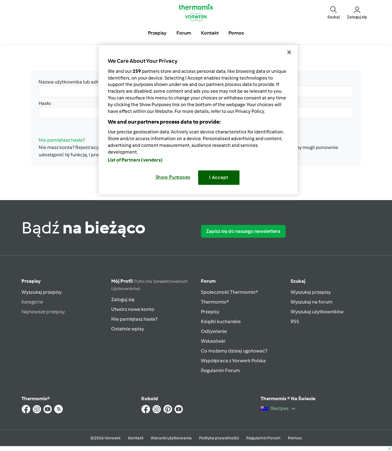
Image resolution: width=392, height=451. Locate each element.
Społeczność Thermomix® (229, 292)
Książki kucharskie (221, 321)
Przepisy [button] (157, 33)
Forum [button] (183, 33)
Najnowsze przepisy (43, 312)
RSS (295, 321)
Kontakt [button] (210, 33)
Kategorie (32, 302)
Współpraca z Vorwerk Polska (233, 360)
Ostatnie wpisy (127, 329)
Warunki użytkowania (171, 438)
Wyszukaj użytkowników (317, 312)
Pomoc (295, 438)
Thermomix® (215, 302)
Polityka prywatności (219, 438)
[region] (198, 119)
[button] (333, 12)
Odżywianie (214, 331)
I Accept (218, 177)
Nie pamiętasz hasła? (134, 319)
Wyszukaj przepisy (41, 292)
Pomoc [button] (236, 33)
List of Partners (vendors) (135, 160)
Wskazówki (213, 341)
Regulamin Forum (220, 370)
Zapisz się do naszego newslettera (243, 231)
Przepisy (31, 281)
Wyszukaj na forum (311, 302)
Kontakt (135, 438)
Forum (208, 281)
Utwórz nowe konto (132, 309)
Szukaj (298, 281)
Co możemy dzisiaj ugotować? (234, 351)
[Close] (289, 52)
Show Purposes (173, 177)
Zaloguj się (122, 299)
